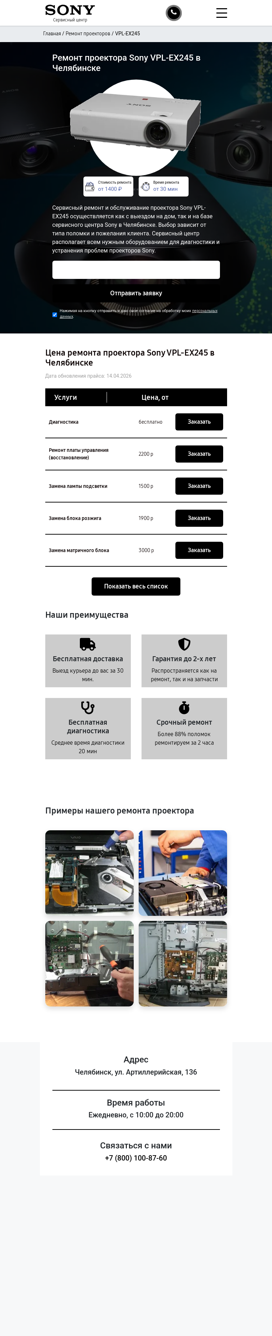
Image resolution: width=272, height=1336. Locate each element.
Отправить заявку (136, 293)
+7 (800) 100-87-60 (136, 1158)
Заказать (199, 421)
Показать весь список (136, 586)
